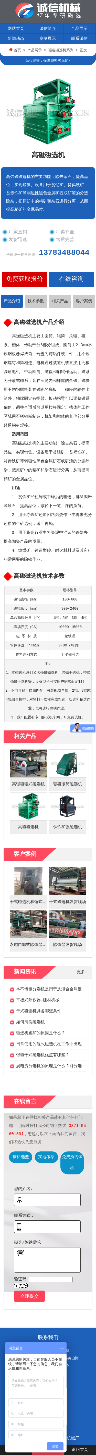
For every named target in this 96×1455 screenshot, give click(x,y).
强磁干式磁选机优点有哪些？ (42, 1055)
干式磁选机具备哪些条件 (38, 1011)
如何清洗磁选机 (30, 1022)
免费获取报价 (24, 279)
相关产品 (60, 301)
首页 (17, 50)
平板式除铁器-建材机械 (38, 1000)
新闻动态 (16, 39)
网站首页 (16, 29)
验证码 (20, 1279)
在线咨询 (71, 279)
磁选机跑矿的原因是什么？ (40, 1033)
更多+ (82, 972)
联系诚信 (79, 39)
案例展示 (47, 39)
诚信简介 (47, 29)
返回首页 (80, 1450)
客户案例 (84, 301)
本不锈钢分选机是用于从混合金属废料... (54, 989)
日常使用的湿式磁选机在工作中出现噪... (54, 1044)
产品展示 (79, 29)
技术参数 (36, 301)
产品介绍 (12, 301)
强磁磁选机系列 (60, 50)
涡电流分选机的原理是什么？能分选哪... (54, 1066)
